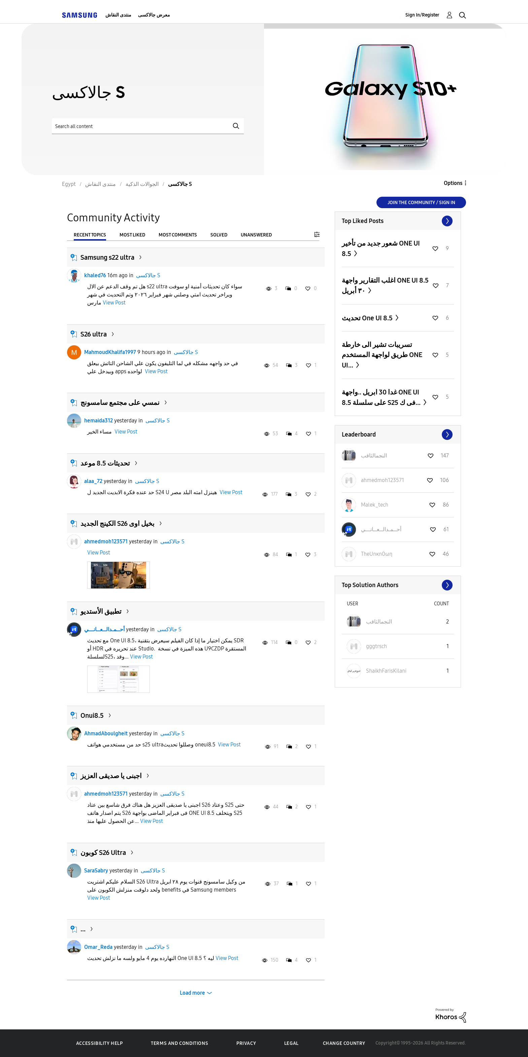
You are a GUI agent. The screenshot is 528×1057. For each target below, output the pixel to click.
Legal (291, 1043)
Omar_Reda (98, 947)
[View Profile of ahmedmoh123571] (382, 480)
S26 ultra (93, 334)
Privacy (246, 1043)
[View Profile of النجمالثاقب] (374, 455)
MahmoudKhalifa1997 (110, 352)
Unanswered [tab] (256, 235)
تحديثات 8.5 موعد (105, 463)
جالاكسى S (148, 275)
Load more (192, 993)
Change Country (344, 1043)
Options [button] (453, 183)
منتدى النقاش (118, 15)
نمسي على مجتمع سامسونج (120, 402)
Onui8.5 (92, 715)
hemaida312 (98, 420)
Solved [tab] (218, 235)
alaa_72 (93, 481)
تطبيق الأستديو (101, 611)
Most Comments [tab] (178, 235)
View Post (114, 302)
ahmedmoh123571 (106, 541)
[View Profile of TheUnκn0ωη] (376, 554)
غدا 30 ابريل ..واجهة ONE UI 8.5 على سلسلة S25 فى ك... (382, 397)
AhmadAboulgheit (106, 733)
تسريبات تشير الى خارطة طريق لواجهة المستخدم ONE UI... (382, 355)
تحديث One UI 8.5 (368, 318)
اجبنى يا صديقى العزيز (111, 776)
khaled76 (95, 275)
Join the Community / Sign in (421, 202)
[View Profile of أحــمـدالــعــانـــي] (381, 529)
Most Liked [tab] (132, 235)
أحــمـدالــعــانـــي (104, 629)
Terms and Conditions (179, 1043)
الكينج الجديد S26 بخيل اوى (117, 523)
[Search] (148, 126)
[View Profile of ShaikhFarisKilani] (386, 671)
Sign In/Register (422, 15)
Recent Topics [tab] (90, 235)
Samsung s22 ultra (107, 257)
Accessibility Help (99, 1043)
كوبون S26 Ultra (103, 852)
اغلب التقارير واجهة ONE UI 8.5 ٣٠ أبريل (385, 285)
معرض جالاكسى (154, 15)
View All (398, 221)
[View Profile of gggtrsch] (376, 646)
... (83, 929)
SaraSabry (96, 870)
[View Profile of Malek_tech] (374, 505)
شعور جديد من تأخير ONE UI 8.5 (381, 248)
